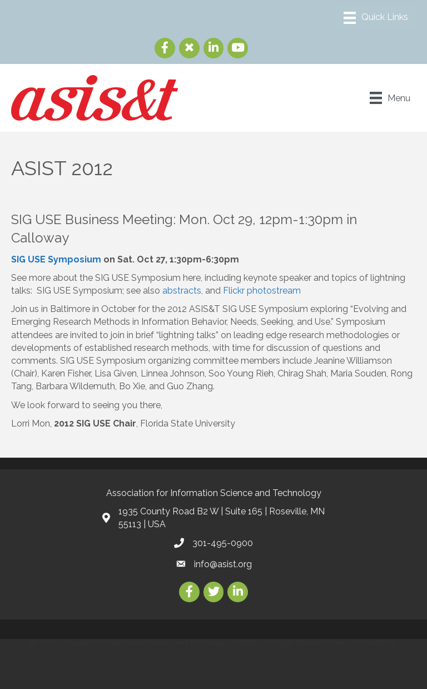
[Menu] (376, 17)
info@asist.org (223, 564)
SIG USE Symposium (56, 259)
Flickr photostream (262, 290)
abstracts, (183, 290)
